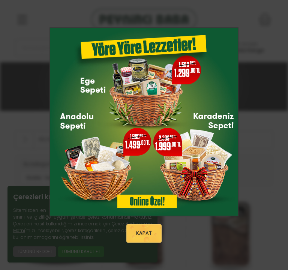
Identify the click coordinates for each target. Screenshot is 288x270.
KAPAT (144, 233)
